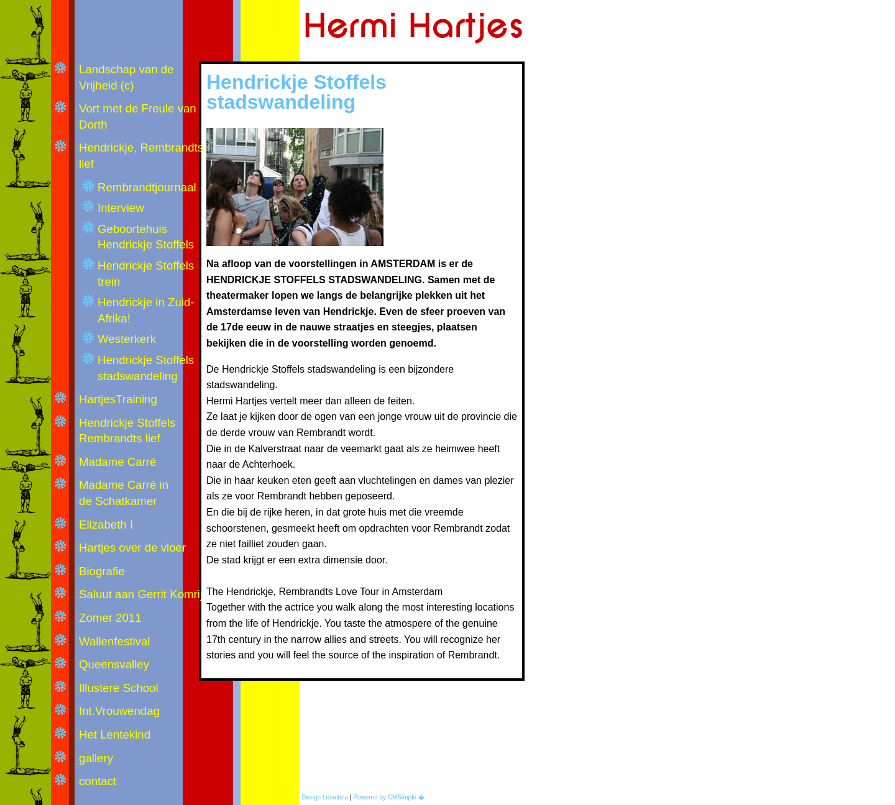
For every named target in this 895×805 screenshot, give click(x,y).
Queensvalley (114, 664)
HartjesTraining (118, 399)
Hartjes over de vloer (132, 547)
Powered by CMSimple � (388, 797)
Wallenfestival (114, 641)
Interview (121, 207)
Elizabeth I (106, 524)
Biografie (102, 571)
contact (97, 781)
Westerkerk (127, 338)
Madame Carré (117, 461)
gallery (96, 758)
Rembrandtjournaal (147, 187)
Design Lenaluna (324, 797)
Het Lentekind (114, 734)
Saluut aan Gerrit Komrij (142, 594)
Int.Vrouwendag (119, 710)
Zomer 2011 (110, 617)
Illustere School (118, 687)
